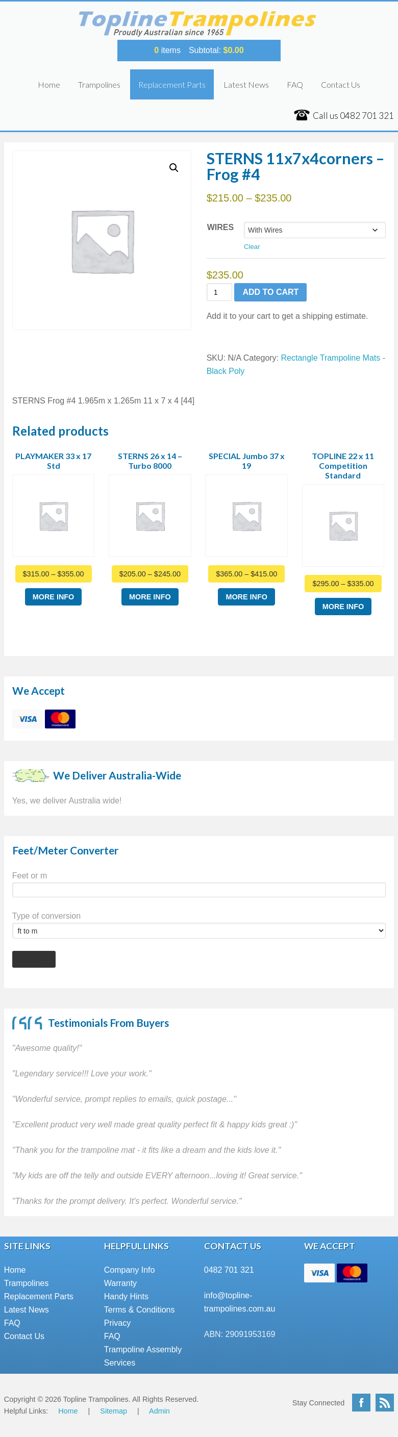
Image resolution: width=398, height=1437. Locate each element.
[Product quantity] (220, 292)
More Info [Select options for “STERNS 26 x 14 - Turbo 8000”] (150, 597)
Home (49, 84)
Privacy (117, 1323)
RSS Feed (385, 1402)
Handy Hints (126, 1296)
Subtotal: (216, 50)
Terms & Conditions (139, 1309)
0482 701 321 (229, 1270)
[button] (174, 168)
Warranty (120, 1283)
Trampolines (99, 84)
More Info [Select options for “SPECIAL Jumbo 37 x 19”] (246, 597)
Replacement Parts (172, 84)
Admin (159, 1411)
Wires (220, 227)
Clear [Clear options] (252, 246)
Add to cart (270, 292)
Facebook (361, 1402)
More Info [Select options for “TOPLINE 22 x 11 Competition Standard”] (343, 606)
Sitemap (113, 1411)
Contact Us (340, 84)
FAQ (295, 84)
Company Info (129, 1270)
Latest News (246, 84)
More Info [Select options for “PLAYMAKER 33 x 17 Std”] (53, 597)
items (167, 50)
